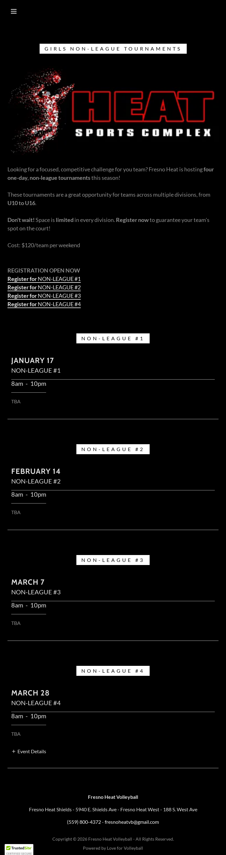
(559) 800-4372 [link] (84, 822)
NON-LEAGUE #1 (44, 278)
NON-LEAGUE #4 (44, 304)
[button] (18, 11)
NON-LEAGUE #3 (44, 295)
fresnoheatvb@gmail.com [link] (132, 822)
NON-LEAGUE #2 (44, 287)
